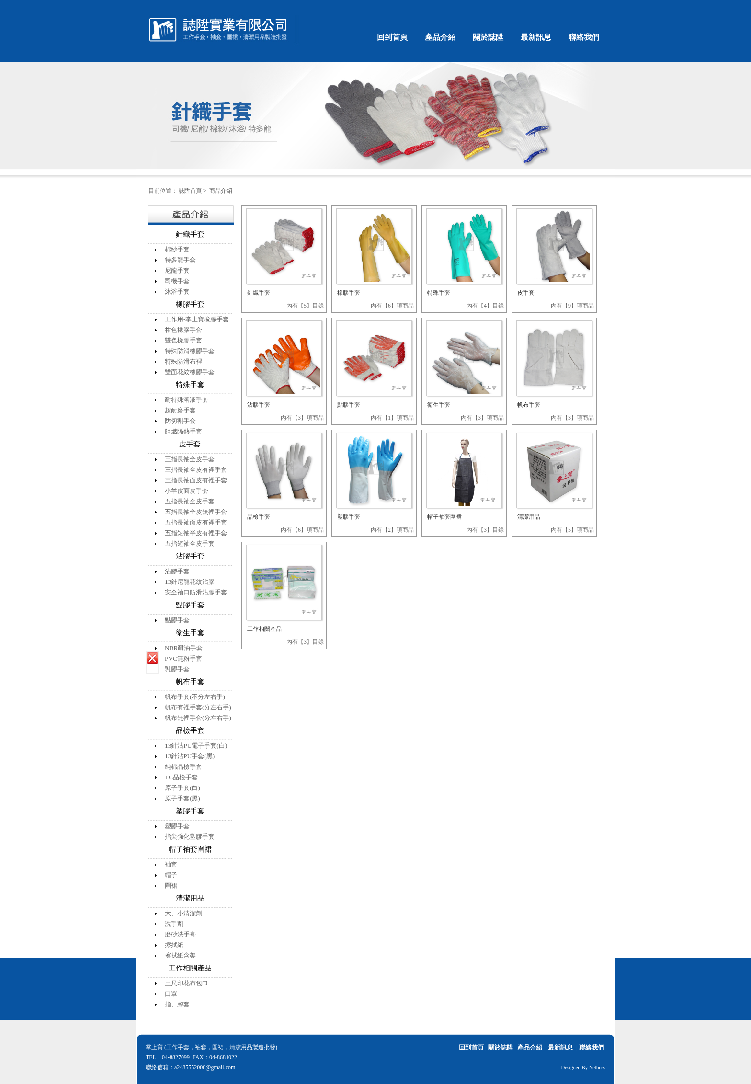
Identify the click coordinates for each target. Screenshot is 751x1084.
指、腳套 (177, 1004)
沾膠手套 (177, 571)
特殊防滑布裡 (183, 361)
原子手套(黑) (182, 798)
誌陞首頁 (190, 190)
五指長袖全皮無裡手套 (196, 511)
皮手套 (526, 292)
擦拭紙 (174, 944)
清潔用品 (528, 516)
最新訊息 (536, 37)
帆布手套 (528, 404)
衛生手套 (438, 404)
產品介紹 (440, 37)
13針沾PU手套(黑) (190, 756)
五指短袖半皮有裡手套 (196, 532)
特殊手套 (438, 292)
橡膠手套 (348, 292)
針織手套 (258, 292)
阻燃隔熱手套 (183, 431)
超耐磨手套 (180, 410)
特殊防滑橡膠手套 (190, 350)
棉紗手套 (177, 249)
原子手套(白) (182, 787)
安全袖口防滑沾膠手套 (196, 592)
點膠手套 (177, 620)
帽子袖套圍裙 (444, 516)
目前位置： (162, 190)
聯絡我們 (584, 37)
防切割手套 (180, 420)
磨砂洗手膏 (180, 934)
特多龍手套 (180, 259)
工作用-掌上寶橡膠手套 (197, 319)
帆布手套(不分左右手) (195, 696)
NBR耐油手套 (184, 647)
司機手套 (177, 281)
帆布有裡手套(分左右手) (198, 707)
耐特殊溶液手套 (186, 399)
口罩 (171, 993)
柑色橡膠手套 (183, 329)
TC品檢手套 (181, 777)
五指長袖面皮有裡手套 (196, 522)
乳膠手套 (177, 669)
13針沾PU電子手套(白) (196, 745)
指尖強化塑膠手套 (190, 836)
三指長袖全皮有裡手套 (196, 469)
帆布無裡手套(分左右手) (198, 717)
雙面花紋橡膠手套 (190, 372)
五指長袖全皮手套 (190, 501)
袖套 (171, 864)
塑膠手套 (177, 826)
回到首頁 (392, 37)
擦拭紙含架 (180, 955)
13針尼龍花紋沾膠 (190, 581)
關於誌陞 (488, 37)
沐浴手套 (177, 291)
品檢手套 (258, 516)
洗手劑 (174, 923)
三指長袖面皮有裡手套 (196, 480)
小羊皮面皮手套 (186, 490)
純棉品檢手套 (183, 766)
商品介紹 (220, 190)
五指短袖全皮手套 (190, 543)
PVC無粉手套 (183, 658)
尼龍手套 (177, 270)
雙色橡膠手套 (183, 340)
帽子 (171, 875)
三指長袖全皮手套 (190, 459)
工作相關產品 (264, 629)
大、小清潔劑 (183, 913)
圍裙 (171, 885)
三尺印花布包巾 (186, 983)
